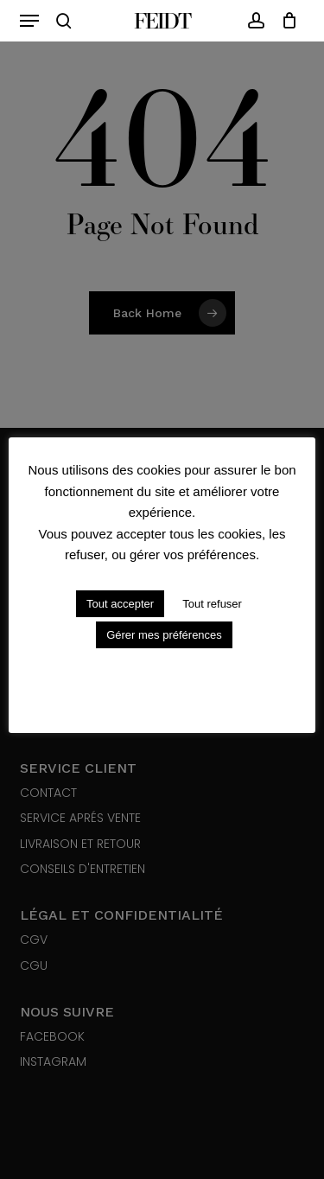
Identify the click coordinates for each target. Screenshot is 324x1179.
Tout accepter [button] (120, 603)
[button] (29, 20)
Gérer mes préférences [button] (164, 634)
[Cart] (285, 20)
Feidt (162, 20)
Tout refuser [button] (212, 603)
